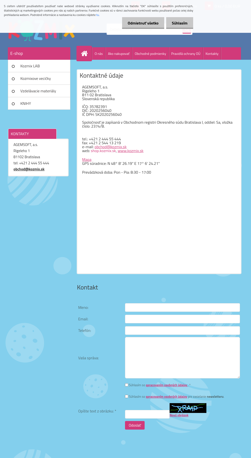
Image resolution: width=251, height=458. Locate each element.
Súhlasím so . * (160, 385)
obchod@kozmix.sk (29, 169)
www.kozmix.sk (130, 151)
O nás (99, 53)
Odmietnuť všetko (141, 23)
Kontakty (211, 53)
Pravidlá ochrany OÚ (185, 53)
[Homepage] (86, 53)
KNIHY (25, 103)
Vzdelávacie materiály (38, 91)
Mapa (86, 159)
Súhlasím (179, 23)
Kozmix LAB (30, 66)
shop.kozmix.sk (103, 151)
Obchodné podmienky (150, 53)
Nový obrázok (179, 415)
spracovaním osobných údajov (167, 385)
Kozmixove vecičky (35, 78)
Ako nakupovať (118, 53)
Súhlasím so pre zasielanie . (176, 396)
